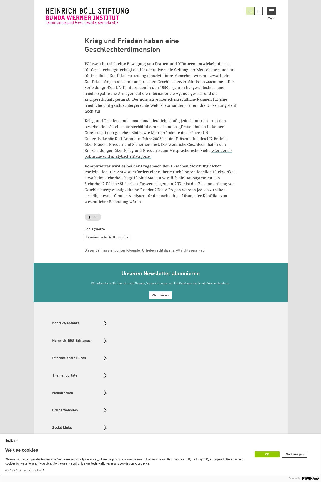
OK (267, 454)
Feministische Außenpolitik (107, 237)
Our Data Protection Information (23, 470)
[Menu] (271, 11)
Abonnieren (160, 295)
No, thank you (295, 454)
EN (258, 11)
